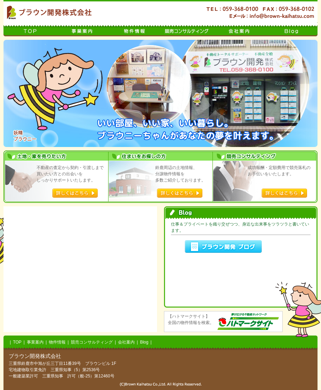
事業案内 (82, 29)
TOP (29, 29)
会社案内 (239, 29)
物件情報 (134, 29)
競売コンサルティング (186, 29)
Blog (291, 29)
